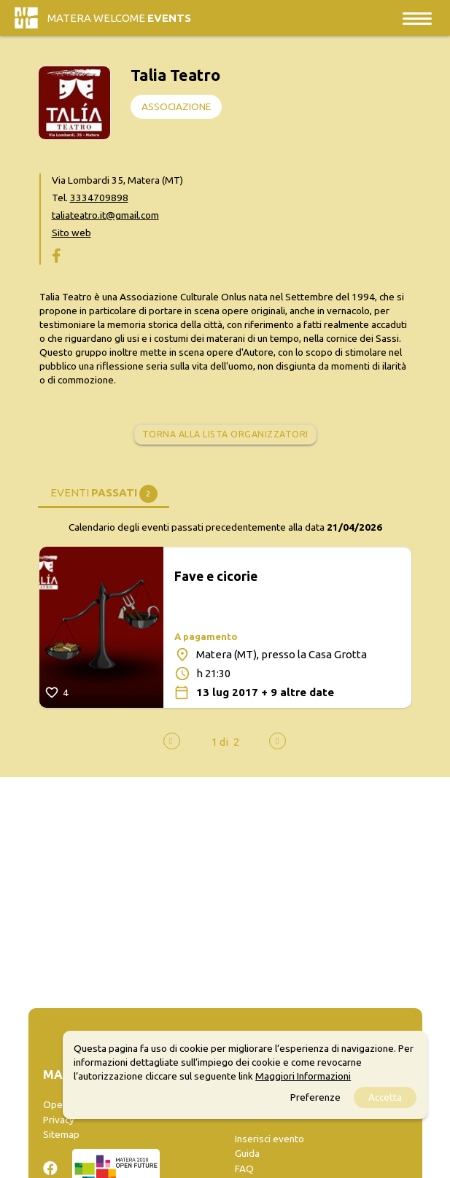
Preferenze (315, 1097)
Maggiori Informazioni (303, 1076)
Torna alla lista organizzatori (225, 434)
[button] (220, 742)
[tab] (103, 492)
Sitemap (61, 1134)
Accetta (385, 1097)
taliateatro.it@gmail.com (105, 215)
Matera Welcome (119, 18)
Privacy (58, 1120)
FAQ (244, 1168)
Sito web (71, 232)
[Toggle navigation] (417, 18)
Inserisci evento (269, 1138)
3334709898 (99, 197)
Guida (247, 1153)
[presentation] (171, 741)
